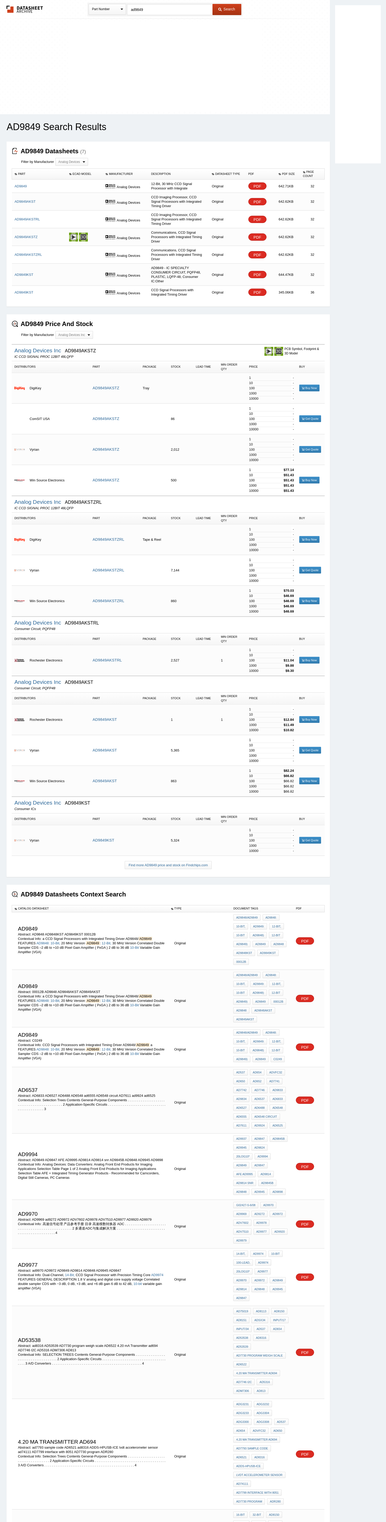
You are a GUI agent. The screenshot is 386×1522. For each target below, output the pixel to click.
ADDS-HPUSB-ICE (265, 1328)
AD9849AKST (105, 719)
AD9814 (264, 1121)
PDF (257, 186)
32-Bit (255, 1368)
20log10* (276, 1107)
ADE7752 (276, 1410)
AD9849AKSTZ (106, 388)
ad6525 (275, 1089)
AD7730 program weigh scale (259, 1247)
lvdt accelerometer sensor (259, 1336)
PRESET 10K (261, 1389)
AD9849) (241, 938)
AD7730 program (249, 1357)
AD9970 (267, 1147)
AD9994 (241, 1114)
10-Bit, (55, 938)
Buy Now (309, 388)
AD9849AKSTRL (107, 660)
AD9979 (275, 1168)
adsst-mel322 (263, 1396)
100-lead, (243, 1186)
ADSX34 (258, 1226)
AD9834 (241, 1067)
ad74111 (242, 1343)
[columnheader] (39, 174)
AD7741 (272, 1053)
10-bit (138, 1200)
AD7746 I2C (244, 1268)
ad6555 (241, 1082)
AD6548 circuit (264, 1082)
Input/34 (242, 1233)
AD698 (240, 1417)
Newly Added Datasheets (108, 1504)
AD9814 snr (244, 1128)
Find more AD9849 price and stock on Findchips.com (168, 865)
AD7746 (258, 1060)
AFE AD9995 (244, 1121)
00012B (241, 952)
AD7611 (241, 1089)
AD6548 (275, 1075)
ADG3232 (261, 1286)
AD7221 (276, 1417)
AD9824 (258, 1107)
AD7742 (241, 1060)
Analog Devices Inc (38, 350)
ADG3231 (242, 1286)
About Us (290, 1504)
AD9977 (241, 1168)
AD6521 (280, 1321)
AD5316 (263, 1268)
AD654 (255, 1046)
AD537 (240, 1046)
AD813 (259, 1275)
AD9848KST (244, 945)
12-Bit (273, 931)
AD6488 (258, 1075)
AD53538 (242, 1240)
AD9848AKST (262, 992)
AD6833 (275, 1067)
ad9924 (258, 1089)
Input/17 (276, 1226)
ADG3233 (280, 1286)
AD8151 (241, 1226)
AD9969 (241, 1154)
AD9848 (276, 938)
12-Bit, (106, 938)
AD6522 (241, 1254)
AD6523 (241, 1410)
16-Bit (240, 1368)
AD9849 (259, 938)
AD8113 (260, 1219)
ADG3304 (242, 1293)
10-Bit (134, 942)
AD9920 (258, 1168)
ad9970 (258, 1193)
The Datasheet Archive (24, 9)
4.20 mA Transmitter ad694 (256, 1261)
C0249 (275, 1033)
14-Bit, (70, 1192)
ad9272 (258, 1154)
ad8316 (260, 1240)
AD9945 (241, 1107)
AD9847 (258, 1100)
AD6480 (241, 1396)
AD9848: (43, 938)
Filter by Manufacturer (37, 162)
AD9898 (275, 1135)
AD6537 (258, 1067)
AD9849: (257, 924)
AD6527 (241, 1075)
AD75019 (242, 1219)
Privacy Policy (141, 1504)
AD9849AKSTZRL (108, 539)
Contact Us (270, 1504)
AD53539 (277, 1240)
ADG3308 (280, 1293)
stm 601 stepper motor (254, 1403)
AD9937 (241, 1100)
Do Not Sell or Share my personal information (190, 1504)
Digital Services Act (243, 1504)
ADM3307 (257, 1417)
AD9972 (275, 1154)
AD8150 (276, 1219)
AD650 (240, 1053)
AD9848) (256, 931)
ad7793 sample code (252, 1321)
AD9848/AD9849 (247, 917)
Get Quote (310, 418)
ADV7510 (278, 1161)
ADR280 (274, 1357)
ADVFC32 (273, 1046)
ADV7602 (242, 1161)
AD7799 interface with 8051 (257, 1350)
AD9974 (157, 1192)
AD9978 (260, 1161)
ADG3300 (261, 1293)
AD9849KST (103, 840)
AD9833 (275, 1060)
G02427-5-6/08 (245, 1147)
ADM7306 (242, 1275)
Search (226, 9)
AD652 (255, 1053)
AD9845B (276, 1100)
